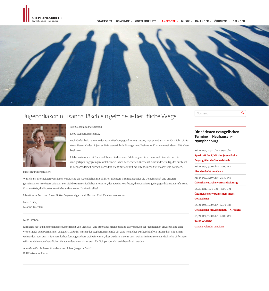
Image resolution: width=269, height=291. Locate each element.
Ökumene (220, 21)
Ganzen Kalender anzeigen (209, 226)
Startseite (105, 21)
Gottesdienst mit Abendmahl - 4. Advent (218, 209)
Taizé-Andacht (203, 220)
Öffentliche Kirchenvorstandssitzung (216, 182)
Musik (185, 21)
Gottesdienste (145, 21)
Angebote (169, 21)
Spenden (239, 21)
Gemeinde (123, 21)
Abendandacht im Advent (209, 171)
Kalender (202, 21)
